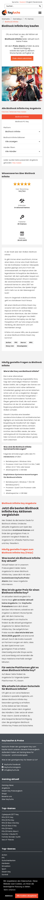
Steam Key (6, 872)
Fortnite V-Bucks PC (10, 834)
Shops (4, 793)
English (30, 2)
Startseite (6, 19)
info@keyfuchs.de (10, 770)
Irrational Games (22, 207)
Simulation (6, 866)
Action (8, 342)
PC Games (29, 19)
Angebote (6, 788)
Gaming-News (7, 785)
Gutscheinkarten (8, 860)
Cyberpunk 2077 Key (10, 814)
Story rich (10, 346)
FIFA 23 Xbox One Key (10, 823)
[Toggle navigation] (40, 12)
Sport (4, 869)
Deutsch (23, 2)
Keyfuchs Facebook (11, 764)
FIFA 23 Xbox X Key (9, 826)
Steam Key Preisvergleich (12, 791)
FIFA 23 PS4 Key (8, 820)
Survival (5, 874)
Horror (23, 342)
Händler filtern (9, 147)
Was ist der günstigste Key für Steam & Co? (20, 760)
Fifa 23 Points (7, 828)
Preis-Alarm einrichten (22, 58)
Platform (7, 127)
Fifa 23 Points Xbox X (10, 831)
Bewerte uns (7, 796)
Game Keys (7, 599)
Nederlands (37, 2)
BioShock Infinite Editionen (14, 137)
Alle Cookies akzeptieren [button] (27, 896)
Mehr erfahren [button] (10, 890)
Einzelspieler (22, 346)
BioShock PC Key (22, 121)
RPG (30, 342)
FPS (16, 342)
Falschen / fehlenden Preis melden (14, 112)
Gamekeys (17, 19)
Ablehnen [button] (9, 896)
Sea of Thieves (8, 840)
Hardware (6, 863)
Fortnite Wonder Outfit (11, 837)
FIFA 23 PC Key (7, 817)
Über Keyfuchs (8, 799)
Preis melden (16, 163)
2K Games (22, 224)
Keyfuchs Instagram (11, 767)
